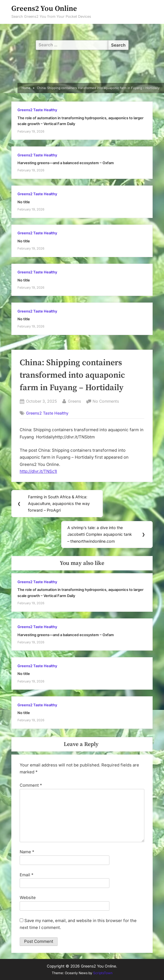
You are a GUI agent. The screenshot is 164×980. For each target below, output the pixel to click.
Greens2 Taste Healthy (37, 110)
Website (28, 897)
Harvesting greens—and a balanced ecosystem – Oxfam (65, 163)
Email (27, 874)
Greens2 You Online (44, 8)
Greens (74, 400)
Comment (31, 785)
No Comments (106, 401)
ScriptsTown (102, 973)
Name (27, 851)
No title (23, 202)
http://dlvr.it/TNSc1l (38, 471)
